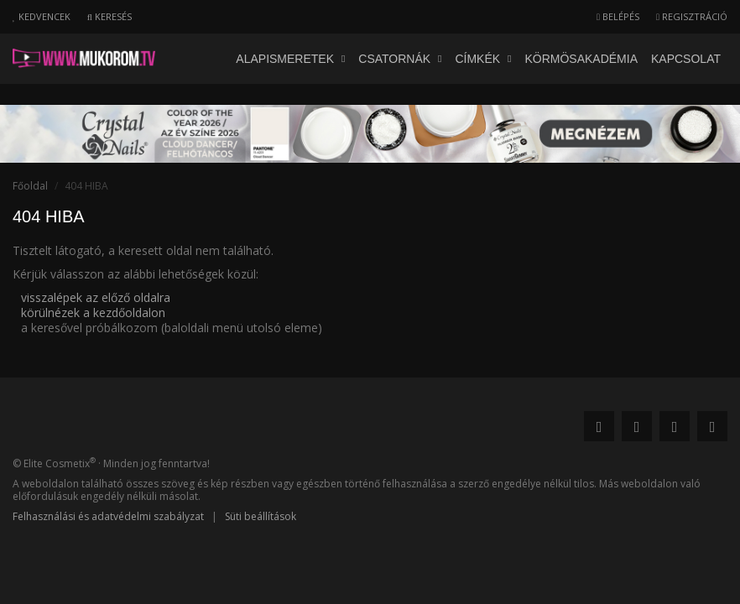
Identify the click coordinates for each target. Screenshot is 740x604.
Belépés (618, 16)
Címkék (483, 58)
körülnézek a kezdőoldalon (93, 312)
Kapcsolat (686, 58)
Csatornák (399, 58)
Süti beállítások (260, 516)
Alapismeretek (290, 58)
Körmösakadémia (581, 58)
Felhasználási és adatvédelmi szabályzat (108, 516)
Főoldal (30, 186)
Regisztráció (691, 16)
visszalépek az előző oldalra (95, 297)
